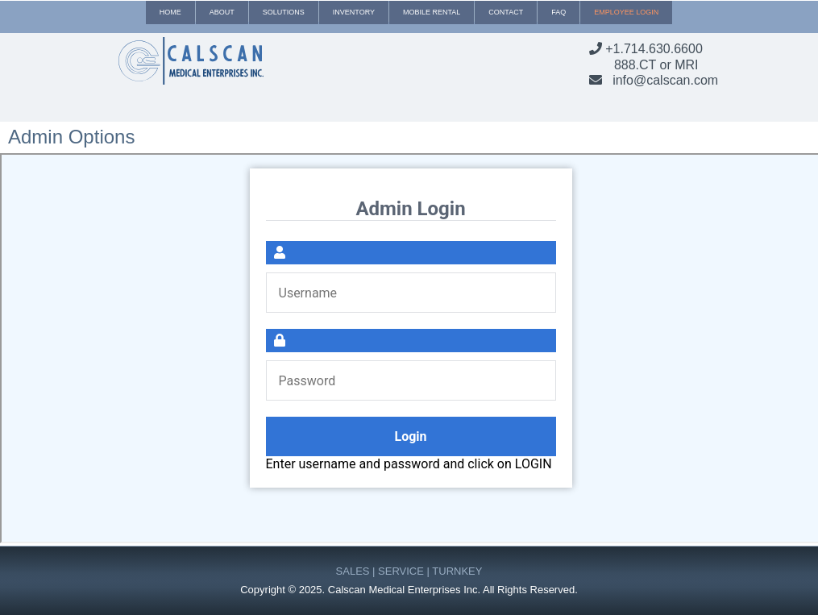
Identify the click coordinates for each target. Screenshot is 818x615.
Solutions (284, 12)
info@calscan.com (665, 80)
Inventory (354, 12)
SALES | (357, 571)
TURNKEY (457, 571)
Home (170, 12)
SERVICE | (405, 571)
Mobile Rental (431, 12)
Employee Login (626, 12)
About (222, 12)
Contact (505, 12)
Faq (558, 12)
